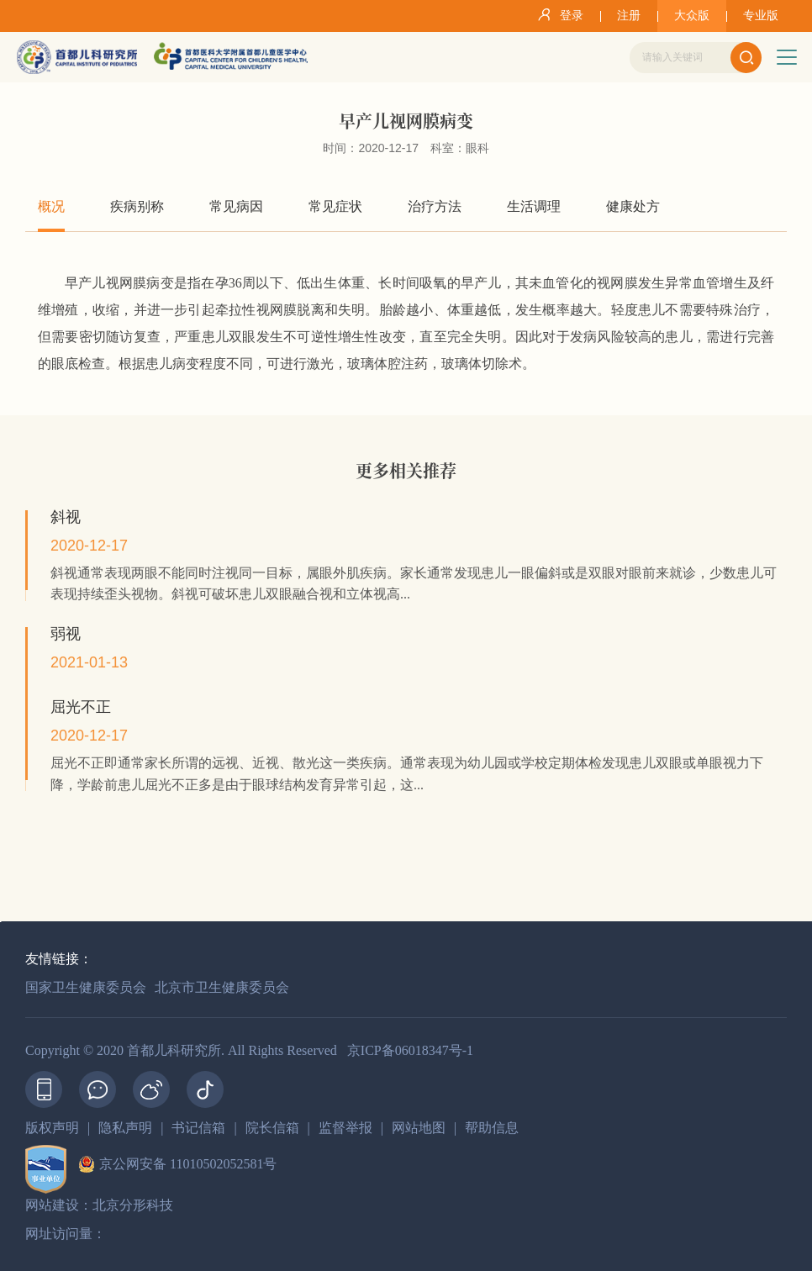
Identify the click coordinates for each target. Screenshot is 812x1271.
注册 (629, 15)
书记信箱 (198, 1128)
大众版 (691, 15)
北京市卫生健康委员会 (222, 987)
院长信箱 (272, 1128)
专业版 (760, 15)
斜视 (65, 517)
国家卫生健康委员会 (85, 987)
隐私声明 (125, 1128)
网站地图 (419, 1128)
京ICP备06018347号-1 (410, 1050)
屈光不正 (80, 707)
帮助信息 (492, 1128)
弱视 (65, 633)
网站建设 (52, 1205)
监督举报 (345, 1128)
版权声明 (52, 1128)
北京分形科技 (132, 1205)
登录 (557, 14)
